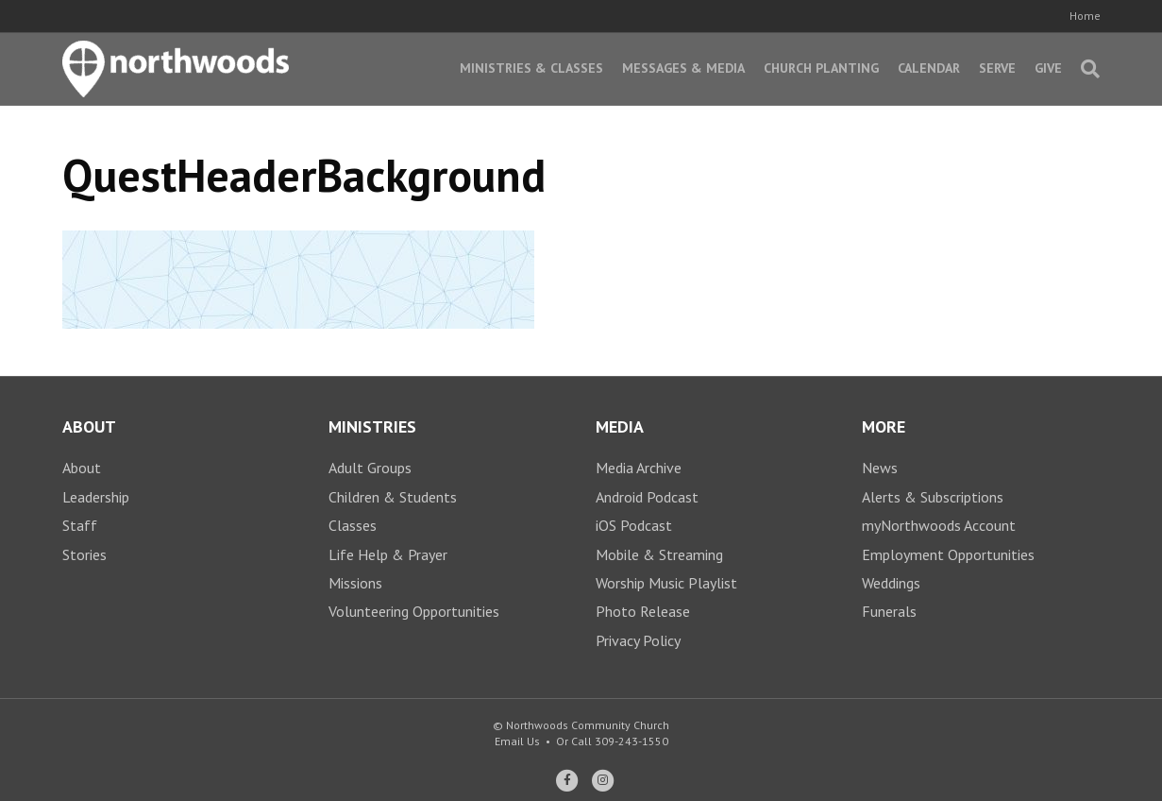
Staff (79, 525)
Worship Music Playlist (666, 582)
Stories (84, 554)
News (880, 467)
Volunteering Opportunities (413, 611)
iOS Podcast (634, 525)
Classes (352, 525)
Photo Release (643, 611)
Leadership (95, 496)
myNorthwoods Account (939, 525)
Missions (355, 582)
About (81, 467)
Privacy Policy (638, 640)
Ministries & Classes (531, 68)
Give (1048, 68)
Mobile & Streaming (659, 554)
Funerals (889, 611)
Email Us (517, 741)
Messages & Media (683, 68)
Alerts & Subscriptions (932, 496)
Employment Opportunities (948, 554)
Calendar (929, 68)
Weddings (891, 582)
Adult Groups (370, 467)
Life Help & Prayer (387, 554)
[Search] (1085, 69)
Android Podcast (647, 496)
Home (1085, 16)
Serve (997, 68)
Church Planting (821, 68)
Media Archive (639, 467)
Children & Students (392, 496)
